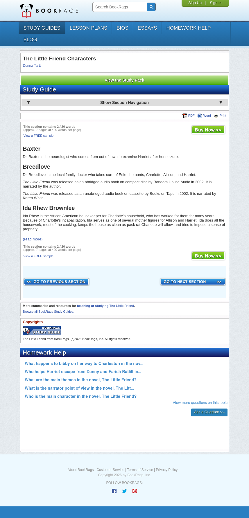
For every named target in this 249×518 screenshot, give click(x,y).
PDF (188, 115)
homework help (188, 28)
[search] (119, 7)
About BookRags (81, 470)
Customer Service (110, 470)
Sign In (215, 3)
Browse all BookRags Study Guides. (48, 311)
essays (147, 28)
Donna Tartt (32, 66)
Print (220, 115)
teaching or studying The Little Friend (105, 305)
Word (204, 115)
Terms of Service (140, 470)
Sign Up (195, 3)
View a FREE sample (39, 135)
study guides (42, 28)
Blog (30, 39)
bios (122, 28)
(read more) (33, 239)
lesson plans (88, 28)
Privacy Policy (167, 470)
